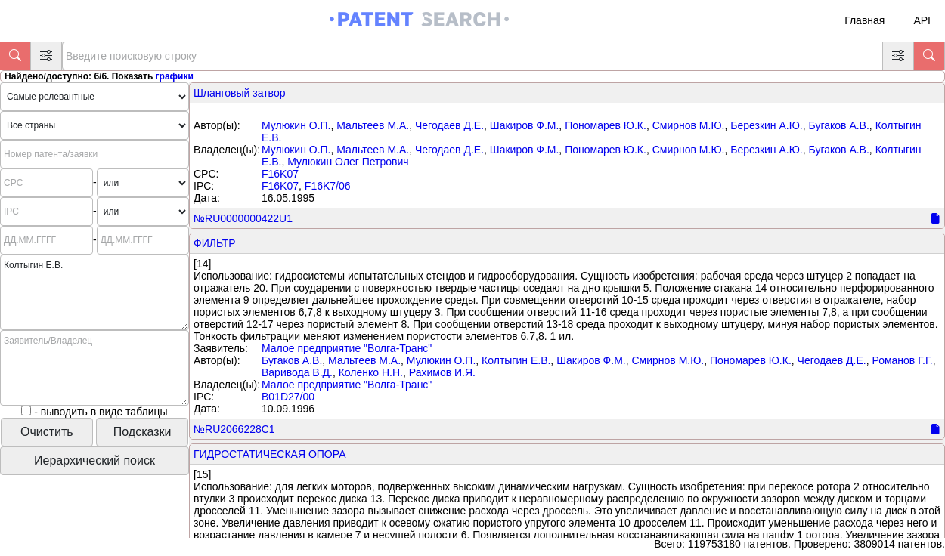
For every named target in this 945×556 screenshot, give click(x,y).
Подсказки (142, 431)
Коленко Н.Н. (371, 372)
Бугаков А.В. (839, 125)
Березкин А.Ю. (766, 125)
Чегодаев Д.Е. (449, 125)
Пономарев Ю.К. (605, 125)
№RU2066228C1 (234, 429)
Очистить (46, 431)
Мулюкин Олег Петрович (347, 162)
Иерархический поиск (94, 460)
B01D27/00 (288, 397)
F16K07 (280, 174)
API (922, 20)
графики (175, 76)
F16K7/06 (328, 186)
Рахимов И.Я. (442, 372)
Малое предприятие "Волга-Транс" (347, 348)
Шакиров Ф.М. (524, 125)
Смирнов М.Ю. (688, 125)
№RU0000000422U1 (243, 218)
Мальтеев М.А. (372, 125)
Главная (864, 20)
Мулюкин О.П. (296, 125)
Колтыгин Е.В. (516, 360)
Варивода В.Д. (297, 372)
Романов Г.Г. (902, 360)
